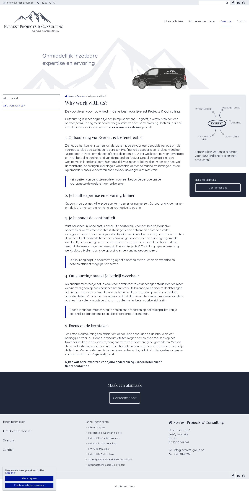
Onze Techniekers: (97, 422)
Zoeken (227, 3)
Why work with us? (14, 105)
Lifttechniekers (96, 427)
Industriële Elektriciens (101, 454)
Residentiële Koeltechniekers (105, 432)
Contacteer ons (218, 187)
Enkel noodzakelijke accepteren (29, 485)
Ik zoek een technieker (202, 21)
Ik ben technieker (174, 21)
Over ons (226, 21)
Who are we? (10, 98)
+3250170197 (46, 2)
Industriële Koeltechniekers (104, 438)
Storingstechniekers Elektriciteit (106, 464)
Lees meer (10, 473)
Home (71, 96)
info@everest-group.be (18, 2)
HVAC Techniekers (99, 448)
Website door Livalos (124, 486)
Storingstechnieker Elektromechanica (110, 459)
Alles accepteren (29, 478)
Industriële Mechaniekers (102, 443)
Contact (241, 21)
